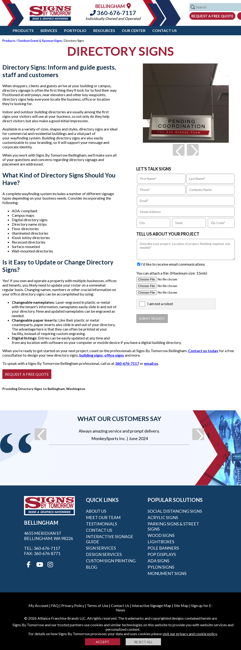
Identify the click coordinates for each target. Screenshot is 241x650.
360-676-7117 (113, 12)
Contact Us (164, 30)
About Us (96, 511)
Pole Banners (163, 548)
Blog (91, 567)
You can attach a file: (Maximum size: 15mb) (171, 273)
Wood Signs (161, 535)
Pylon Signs (161, 567)
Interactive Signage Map (151, 605)
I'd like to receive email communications (173, 264)
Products (23, 30)
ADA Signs (158, 560)
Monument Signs (167, 573)
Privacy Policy (72, 605)
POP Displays (162, 554)
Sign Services (101, 548)
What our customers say (119, 418)
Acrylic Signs (163, 517)
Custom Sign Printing (111, 560)
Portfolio (75, 30)
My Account (38, 605)
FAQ (55, 605)
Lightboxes (161, 541)
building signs (91, 355)
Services (48, 30)
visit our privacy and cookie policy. (189, 633)
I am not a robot (160, 303)
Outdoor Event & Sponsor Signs (39, 41)
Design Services (104, 554)
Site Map (181, 605)
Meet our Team (103, 517)
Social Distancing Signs (175, 511)
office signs (114, 355)
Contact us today (203, 350)
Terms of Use (97, 605)
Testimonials (101, 523)
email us (151, 363)
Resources (104, 30)
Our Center (133, 30)
